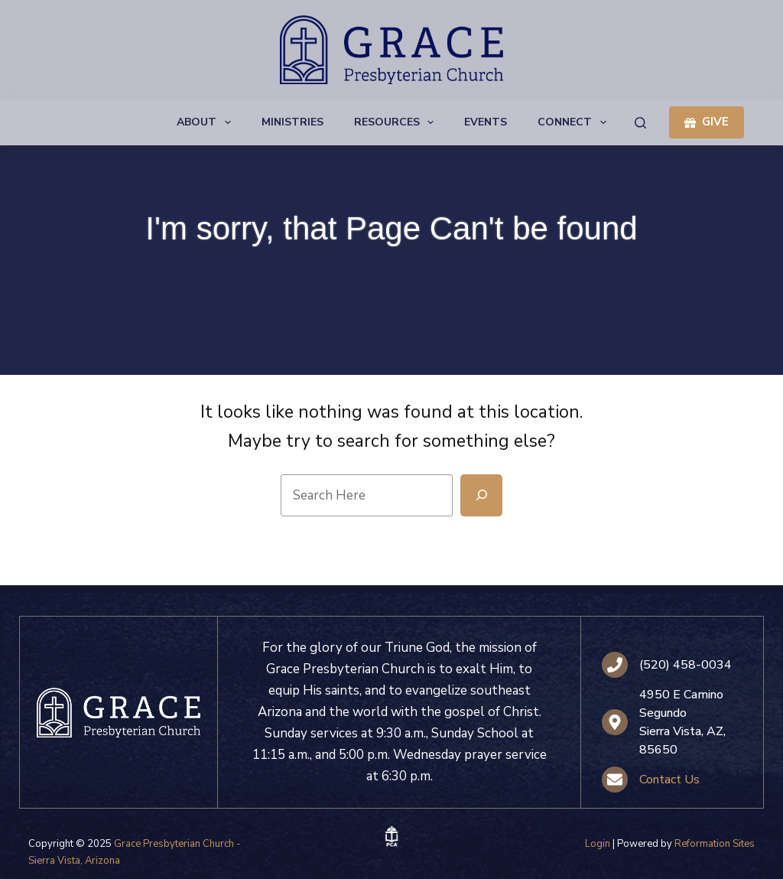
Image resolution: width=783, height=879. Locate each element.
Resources (397, 122)
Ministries (292, 122)
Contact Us (669, 779)
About (207, 122)
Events (485, 122)
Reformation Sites (714, 844)
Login (597, 844)
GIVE (706, 121)
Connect (575, 122)
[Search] (640, 123)
